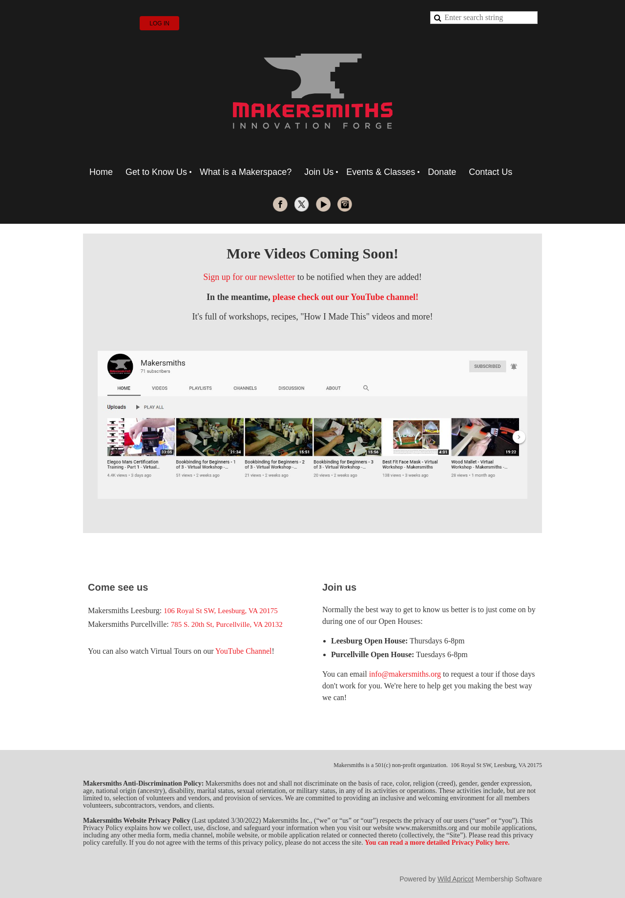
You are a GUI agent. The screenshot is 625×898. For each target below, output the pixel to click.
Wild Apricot (456, 879)
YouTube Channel (243, 651)
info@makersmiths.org (405, 674)
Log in (159, 23)
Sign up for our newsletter (249, 277)
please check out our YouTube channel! (345, 297)
